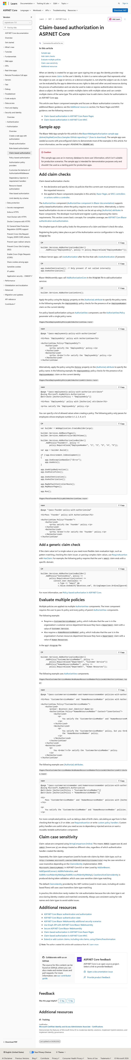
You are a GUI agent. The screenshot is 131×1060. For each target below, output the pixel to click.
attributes (111, 210)
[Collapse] (31, 17)
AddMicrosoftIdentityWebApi (79, 874)
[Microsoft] (4, 3)
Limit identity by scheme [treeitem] (18, 198)
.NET (50, 19)
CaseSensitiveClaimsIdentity (106, 874)
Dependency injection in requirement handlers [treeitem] (18, 179)
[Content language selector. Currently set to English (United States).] (13, 1052)
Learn (42, 19)
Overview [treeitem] (8, 38)
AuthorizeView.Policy (115, 312)
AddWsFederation (65, 871)
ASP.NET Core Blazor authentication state (62, 917)
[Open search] (119, 3)
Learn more (93, 944)
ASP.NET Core (61, 19)
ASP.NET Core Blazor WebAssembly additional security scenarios (72, 921)
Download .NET (120, 10)
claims (60, 76)
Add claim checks (48, 56)
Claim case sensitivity (49, 63)
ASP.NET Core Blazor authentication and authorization (68, 914)
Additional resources (49, 66)
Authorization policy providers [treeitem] (17, 164)
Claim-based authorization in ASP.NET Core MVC (65, 119)
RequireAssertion (119, 554)
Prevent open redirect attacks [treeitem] (18, 242)
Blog (34, 1058)
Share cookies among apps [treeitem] (17, 262)
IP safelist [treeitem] (10, 271)
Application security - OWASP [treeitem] (19, 276)
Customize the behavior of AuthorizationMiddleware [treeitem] (19, 171)
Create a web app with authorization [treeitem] (18, 137)
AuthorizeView (49, 203)
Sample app (45, 53)
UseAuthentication (106, 256)
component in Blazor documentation (91, 203)
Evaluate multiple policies (51, 59)
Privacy (55, 1058)
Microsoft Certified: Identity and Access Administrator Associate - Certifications (71, 1026)
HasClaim (47, 558)
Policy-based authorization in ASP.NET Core (82, 592)
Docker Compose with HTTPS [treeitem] (18, 221)
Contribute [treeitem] (9, 304)
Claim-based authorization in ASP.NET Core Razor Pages (69, 116)
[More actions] (125, 19)
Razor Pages (102, 193)
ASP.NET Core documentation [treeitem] (17, 33)
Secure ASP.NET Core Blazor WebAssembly (63, 928)
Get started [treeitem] (9, 42)
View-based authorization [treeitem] (19, 193)
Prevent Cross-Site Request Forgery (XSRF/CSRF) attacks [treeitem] (18, 235)
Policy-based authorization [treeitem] (19, 157)
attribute (93, 299)
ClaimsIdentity (76, 863)
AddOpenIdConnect (48, 871)
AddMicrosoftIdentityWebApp (52, 874)
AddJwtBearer (103, 867)
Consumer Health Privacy (72, 1058)
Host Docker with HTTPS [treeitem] (16, 217)
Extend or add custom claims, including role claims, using (79, 939)
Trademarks (105, 1058)
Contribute (45, 1058)
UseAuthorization (70, 256)
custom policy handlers (108, 822)
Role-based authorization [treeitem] (19, 148)
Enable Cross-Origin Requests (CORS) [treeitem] (18, 256)
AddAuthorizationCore (76, 277)
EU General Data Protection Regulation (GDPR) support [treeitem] (18, 228)
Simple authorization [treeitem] (17, 143)
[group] (83, 580)
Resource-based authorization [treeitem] (15, 187)
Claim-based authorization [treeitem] (19, 153)
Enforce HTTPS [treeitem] (13, 212)
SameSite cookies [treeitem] (14, 266)
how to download (98, 137)
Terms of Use (92, 1058)
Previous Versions (22, 1058)
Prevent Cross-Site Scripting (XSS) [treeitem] (18, 248)
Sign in (125, 3)
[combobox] (17, 22)
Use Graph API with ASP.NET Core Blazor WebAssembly (68, 924)
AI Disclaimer (7, 1058)
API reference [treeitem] (10, 299)
